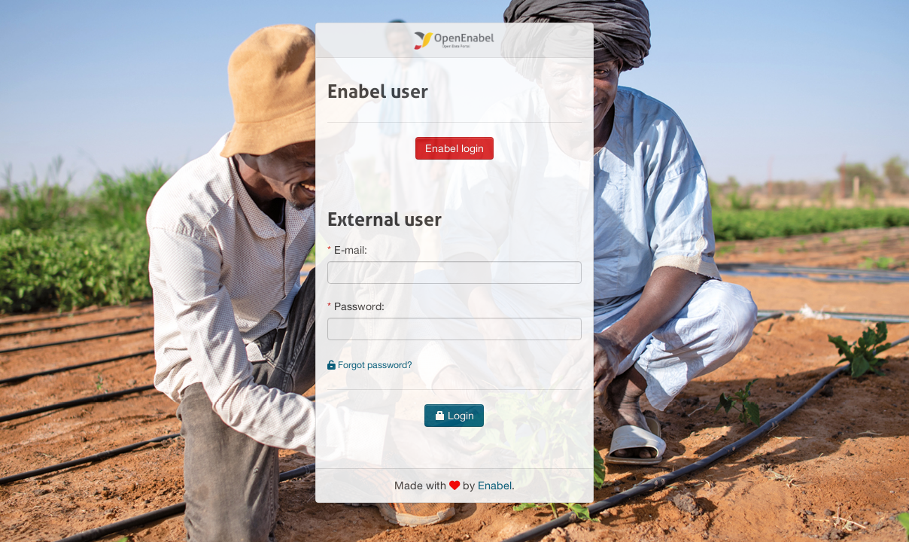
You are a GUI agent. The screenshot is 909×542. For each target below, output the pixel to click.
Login (454, 416)
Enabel (495, 485)
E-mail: (350, 250)
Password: (359, 306)
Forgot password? (369, 364)
